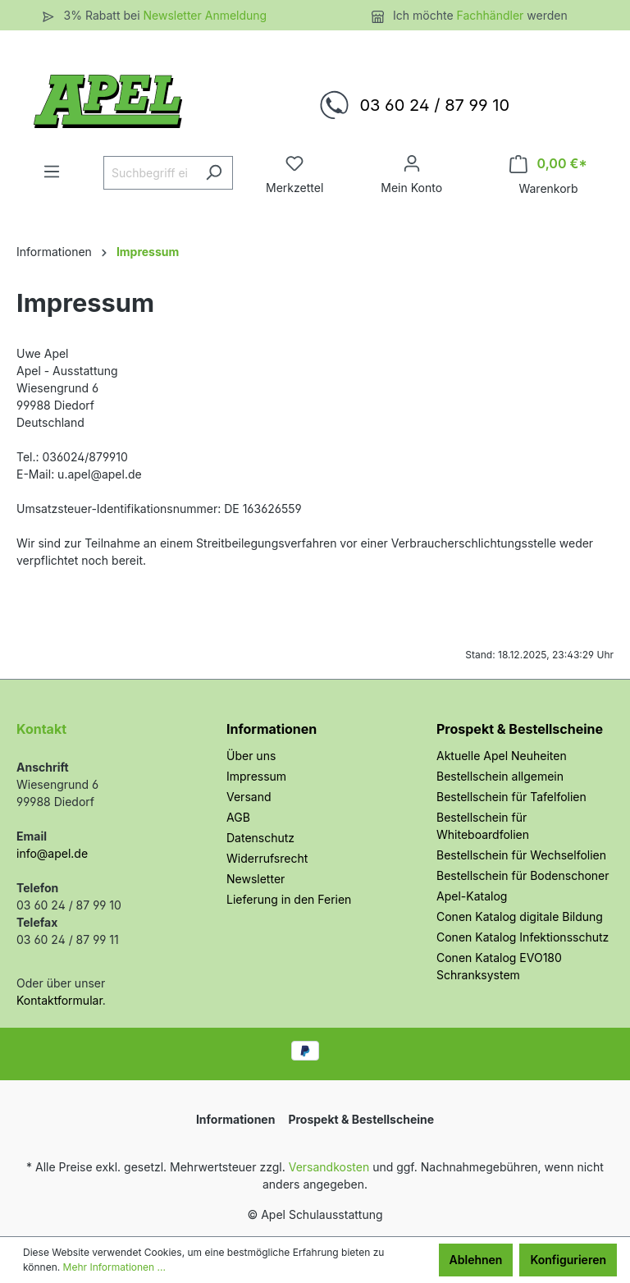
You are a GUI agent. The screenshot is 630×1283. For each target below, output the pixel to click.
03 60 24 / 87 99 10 (434, 105)
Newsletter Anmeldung (205, 15)
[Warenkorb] (548, 164)
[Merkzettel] (294, 163)
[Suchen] (213, 173)
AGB (238, 817)
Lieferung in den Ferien (288, 899)
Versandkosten (329, 1167)
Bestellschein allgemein (500, 776)
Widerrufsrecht (267, 858)
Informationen (271, 729)
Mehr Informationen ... (114, 1267)
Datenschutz (260, 838)
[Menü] (52, 171)
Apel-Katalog (471, 896)
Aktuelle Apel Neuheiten (501, 756)
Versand (248, 797)
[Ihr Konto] (412, 163)
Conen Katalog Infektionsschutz (522, 937)
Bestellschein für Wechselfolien (521, 855)
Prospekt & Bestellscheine (519, 729)
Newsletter (255, 879)
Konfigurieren (568, 1260)
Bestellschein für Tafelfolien (511, 797)
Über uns (251, 756)
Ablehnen (476, 1260)
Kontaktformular (59, 1000)
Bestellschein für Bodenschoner (522, 875)
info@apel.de (52, 853)
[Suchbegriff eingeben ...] (149, 173)
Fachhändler (492, 15)
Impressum (256, 776)
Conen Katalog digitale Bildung (519, 916)
